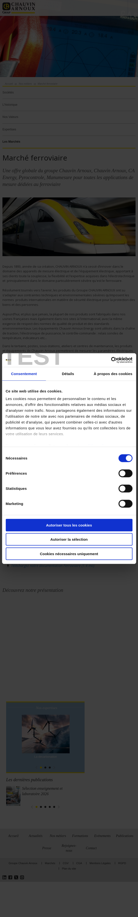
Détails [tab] (68, 373)
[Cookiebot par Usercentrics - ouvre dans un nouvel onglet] (110, 360)
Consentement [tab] (24, 373)
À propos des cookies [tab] (113, 373)
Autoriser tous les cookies (69, 525)
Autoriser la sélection (69, 539)
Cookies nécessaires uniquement (69, 553)
